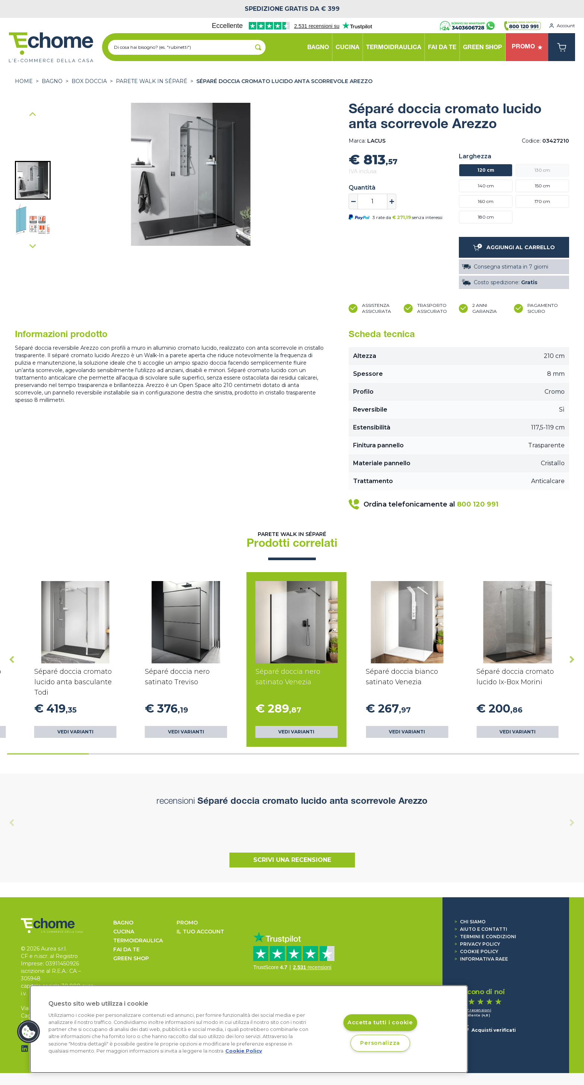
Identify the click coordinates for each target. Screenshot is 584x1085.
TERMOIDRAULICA (138, 940)
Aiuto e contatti (480, 929)
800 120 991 (477, 504)
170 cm (542, 201)
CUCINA (123, 931)
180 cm (486, 217)
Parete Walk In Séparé (151, 81)
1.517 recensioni (475, 1010)
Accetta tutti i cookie (380, 1022)
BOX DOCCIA (89, 81)
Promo (187, 922)
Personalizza (380, 1043)
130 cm (542, 170)
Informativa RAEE (481, 959)
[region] (249, 1029)
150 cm (542, 185)
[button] (33, 180)
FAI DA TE (126, 949)
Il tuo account (200, 931)
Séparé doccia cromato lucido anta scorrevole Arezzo (284, 81)
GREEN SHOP (131, 958)
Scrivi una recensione (292, 859)
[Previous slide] (12, 823)
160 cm (485, 201)
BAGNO (52, 81)
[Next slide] (33, 246)
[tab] (48, 754)
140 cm (486, 185)
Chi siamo (470, 921)
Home (24, 81)
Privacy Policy (477, 944)
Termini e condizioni (485, 936)
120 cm (485, 170)
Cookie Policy (476, 951)
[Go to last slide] (33, 115)
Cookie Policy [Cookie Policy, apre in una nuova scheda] (243, 1051)
